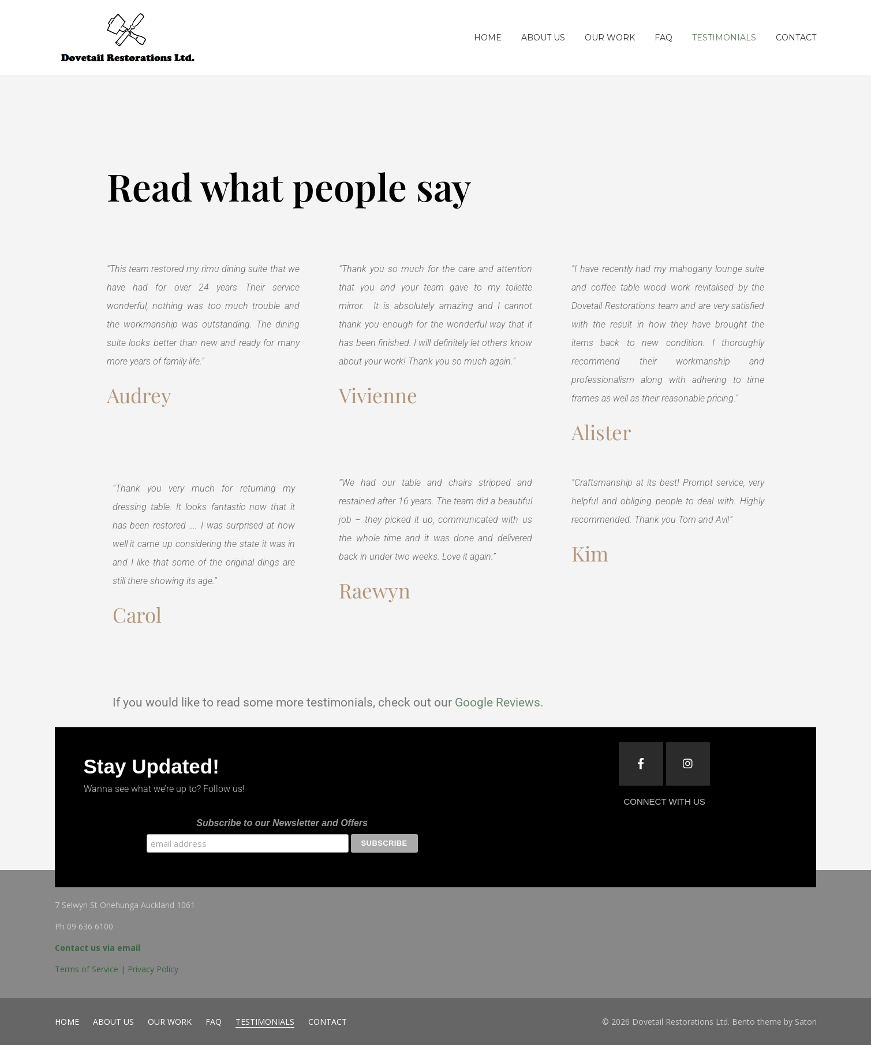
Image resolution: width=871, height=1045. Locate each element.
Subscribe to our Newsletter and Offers (282, 823)
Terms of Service (86, 969)
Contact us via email (97, 947)
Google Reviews (497, 702)
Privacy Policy (153, 969)
